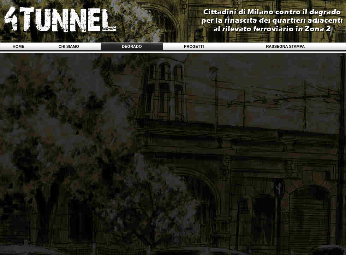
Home (18, 46)
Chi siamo (69, 46)
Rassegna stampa (285, 46)
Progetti (194, 46)
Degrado (132, 46)
